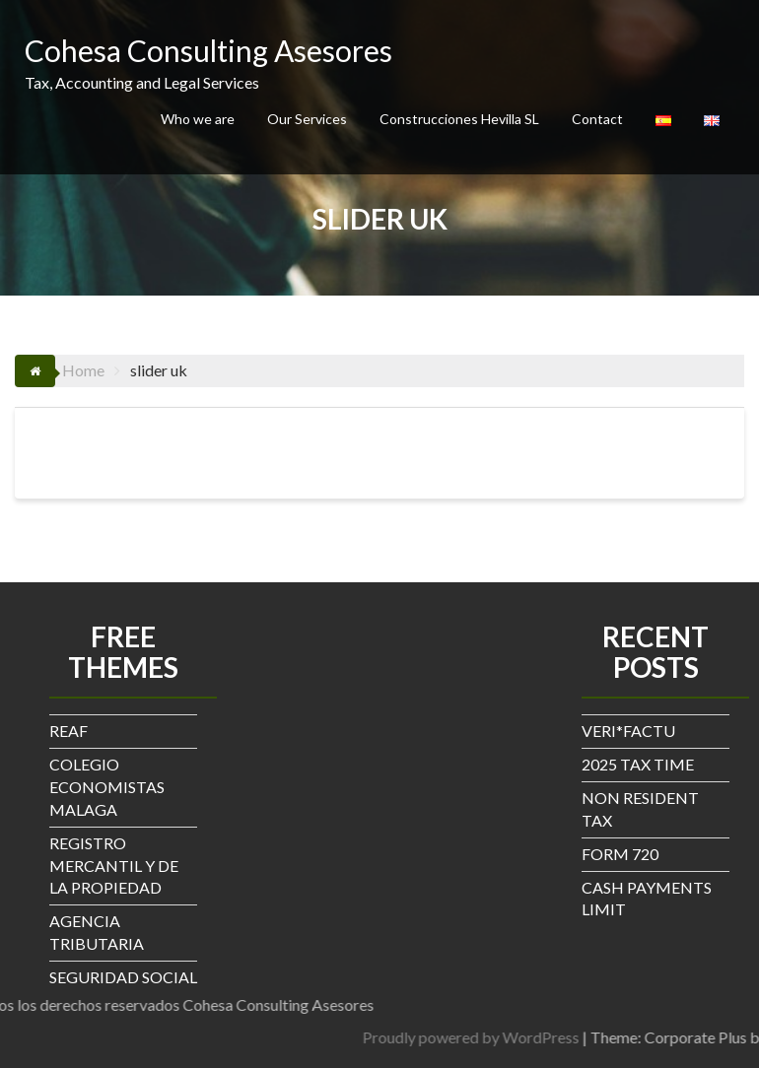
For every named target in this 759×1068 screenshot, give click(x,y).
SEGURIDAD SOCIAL (123, 977)
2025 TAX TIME (638, 764)
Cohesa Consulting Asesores (208, 50)
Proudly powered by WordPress (567, 1037)
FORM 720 (620, 853)
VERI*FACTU (628, 730)
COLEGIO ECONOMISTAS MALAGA (107, 787)
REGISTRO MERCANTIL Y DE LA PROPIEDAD (113, 866)
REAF (68, 730)
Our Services (307, 118)
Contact (597, 118)
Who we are (198, 118)
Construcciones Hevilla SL (459, 118)
